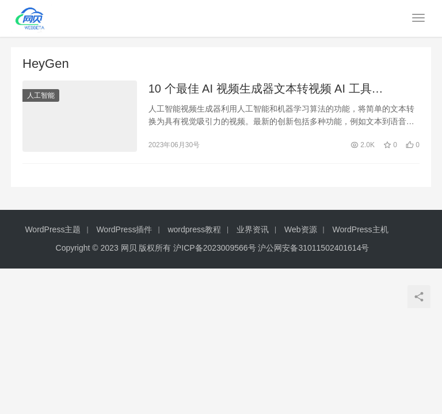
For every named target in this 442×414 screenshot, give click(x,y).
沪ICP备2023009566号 (215, 247)
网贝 (129, 247)
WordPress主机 (360, 229)
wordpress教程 (194, 229)
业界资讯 (253, 229)
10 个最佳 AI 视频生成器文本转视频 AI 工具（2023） (260, 89)
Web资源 (300, 229)
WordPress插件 (124, 229)
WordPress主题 (53, 229)
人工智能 (41, 95)
